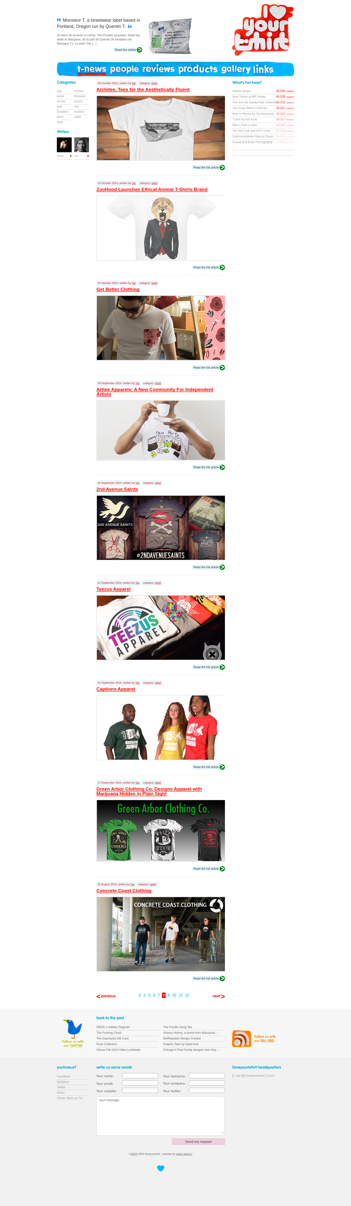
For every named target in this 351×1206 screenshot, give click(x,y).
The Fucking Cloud (108, 1033)
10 (174, 995)
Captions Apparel (115, 689)
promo (78, 101)
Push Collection (106, 1044)
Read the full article (206, 167)
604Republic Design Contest (182, 1038)
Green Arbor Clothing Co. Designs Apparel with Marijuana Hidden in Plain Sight (149, 791)
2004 (134, 1153)
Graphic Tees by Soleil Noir (181, 1044)
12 (187, 995)
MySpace (63, 1082)
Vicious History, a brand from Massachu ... (191, 1033)
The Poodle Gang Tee (177, 1027)
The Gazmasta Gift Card (112, 1038)
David (60, 155)
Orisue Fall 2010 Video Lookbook (118, 1050)
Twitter (61, 1087)
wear (60, 122)
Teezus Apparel (113, 589)
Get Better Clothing (117, 289)
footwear (80, 96)
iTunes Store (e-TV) (70, 1098)
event (60, 96)
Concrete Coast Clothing (124, 890)
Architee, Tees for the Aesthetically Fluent (143, 89)
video (77, 117)
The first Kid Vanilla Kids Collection (255, 102)
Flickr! (61, 1092)
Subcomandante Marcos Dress (252, 136)
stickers (79, 111)
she (76, 106)
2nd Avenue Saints (117, 489)
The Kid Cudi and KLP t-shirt (251, 130)
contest (79, 91)
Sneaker (62, 111)
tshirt (154, 83)
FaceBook (63, 1076)
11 (180, 995)
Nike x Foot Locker (244, 125)
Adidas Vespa (241, 91)
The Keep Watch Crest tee (249, 108)
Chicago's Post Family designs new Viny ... (191, 1050)
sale (59, 106)
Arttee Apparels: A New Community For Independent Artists (154, 392)
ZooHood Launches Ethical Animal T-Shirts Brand (151, 189)
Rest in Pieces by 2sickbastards (253, 113)
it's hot (61, 101)
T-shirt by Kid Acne (244, 119)
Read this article (125, 50)
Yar (134, 83)
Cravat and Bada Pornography (252, 142)
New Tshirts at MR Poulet (249, 96)
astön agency (184, 1153)
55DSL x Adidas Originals (113, 1027)
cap (59, 91)
